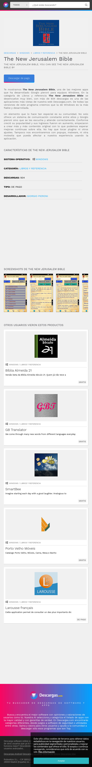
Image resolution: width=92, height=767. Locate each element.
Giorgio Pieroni (37, 196)
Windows (42, 159)
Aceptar (61, 761)
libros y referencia (32, 168)
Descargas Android (13, 754)
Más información (46, 752)
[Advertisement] (46, 234)
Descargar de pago (19, 78)
